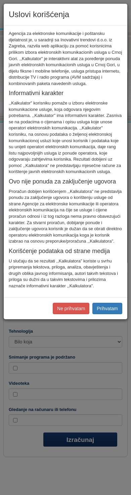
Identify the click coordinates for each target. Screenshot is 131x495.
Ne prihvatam (71, 308)
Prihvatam (107, 308)
